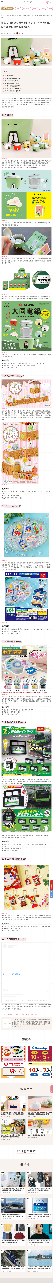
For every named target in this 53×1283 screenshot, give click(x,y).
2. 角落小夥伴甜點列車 (12, 78)
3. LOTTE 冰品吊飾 (11, 81)
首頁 (2, 15)
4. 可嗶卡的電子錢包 (12, 83)
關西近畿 (26, 8)
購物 (7, 15)
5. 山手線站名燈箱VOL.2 (13, 86)
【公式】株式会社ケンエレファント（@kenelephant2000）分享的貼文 (25, 1000)
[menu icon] (1, 2)
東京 (17, 8)
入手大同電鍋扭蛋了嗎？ (13, 91)
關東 (34, 8)
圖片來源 (4, 159)
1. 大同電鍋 (9, 76)
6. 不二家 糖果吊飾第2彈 (13, 88)
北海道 (42, 8)
